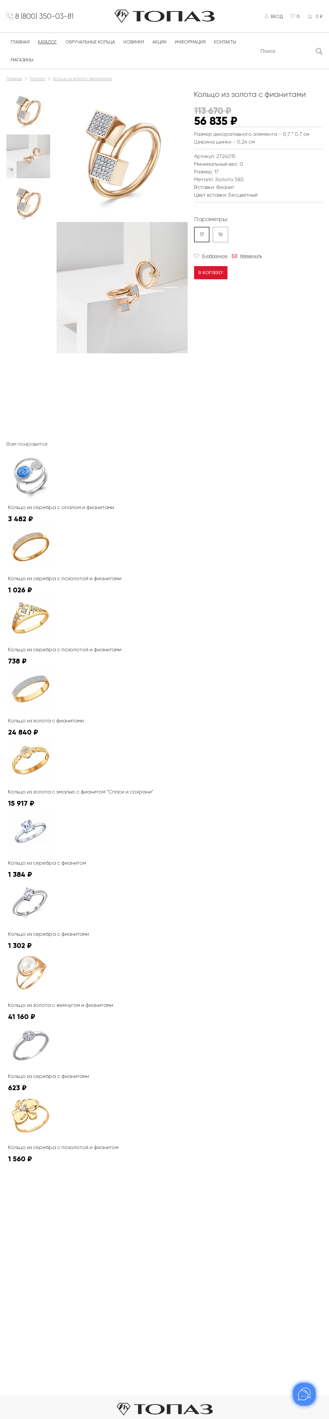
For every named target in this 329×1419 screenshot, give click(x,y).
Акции (159, 43)
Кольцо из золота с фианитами (82, 80)
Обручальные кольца (90, 43)
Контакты (225, 43)
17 (202, 236)
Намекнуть (251, 257)
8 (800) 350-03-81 (48, 17)
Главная (20, 43)
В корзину (210, 274)
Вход (275, 17)
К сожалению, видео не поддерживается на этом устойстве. (105, 381)
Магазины (22, 61)
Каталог (47, 43)
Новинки (133, 43)
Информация (190, 43)
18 (220, 236)
